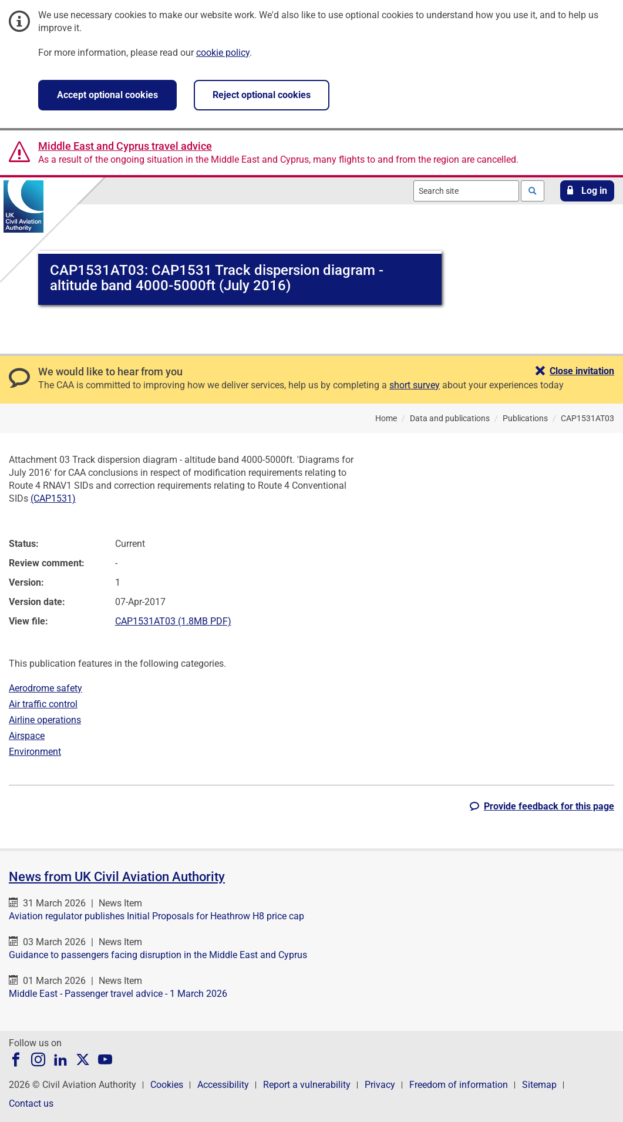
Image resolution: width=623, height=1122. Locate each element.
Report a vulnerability (307, 1084)
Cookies (166, 1084)
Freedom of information (458, 1084)
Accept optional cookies (107, 94)
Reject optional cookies (262, 94)
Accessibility (223, 1084)
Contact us (31, 1103)
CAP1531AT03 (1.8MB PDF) (173, 621)
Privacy (380, 1084)
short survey (414, 385)
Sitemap (539, 1084)
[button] (587, 190)
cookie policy (223, 52)
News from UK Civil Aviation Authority (117, 876)
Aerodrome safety (45, 688)
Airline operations (45, 719)
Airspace (27, 735)
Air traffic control (43, 704)
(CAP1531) (53, 498)
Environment (35, 751)
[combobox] (466, 190)
